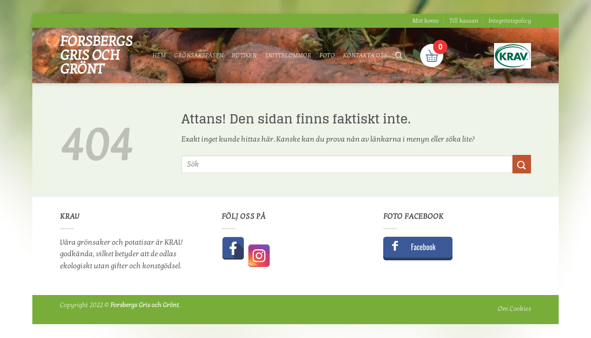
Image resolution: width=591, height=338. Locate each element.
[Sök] (398, 55)
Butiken (244, 55)
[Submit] (522, 164)
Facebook (423, 246)
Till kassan (463, 21)
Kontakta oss (365, 55)
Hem (159, 55)
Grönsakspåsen (198, 55)
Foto (327, 55)
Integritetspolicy (509, 21)
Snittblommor (288, 55)
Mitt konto (425, 21)
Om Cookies (514, 309)
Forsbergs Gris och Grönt (96, 55)
